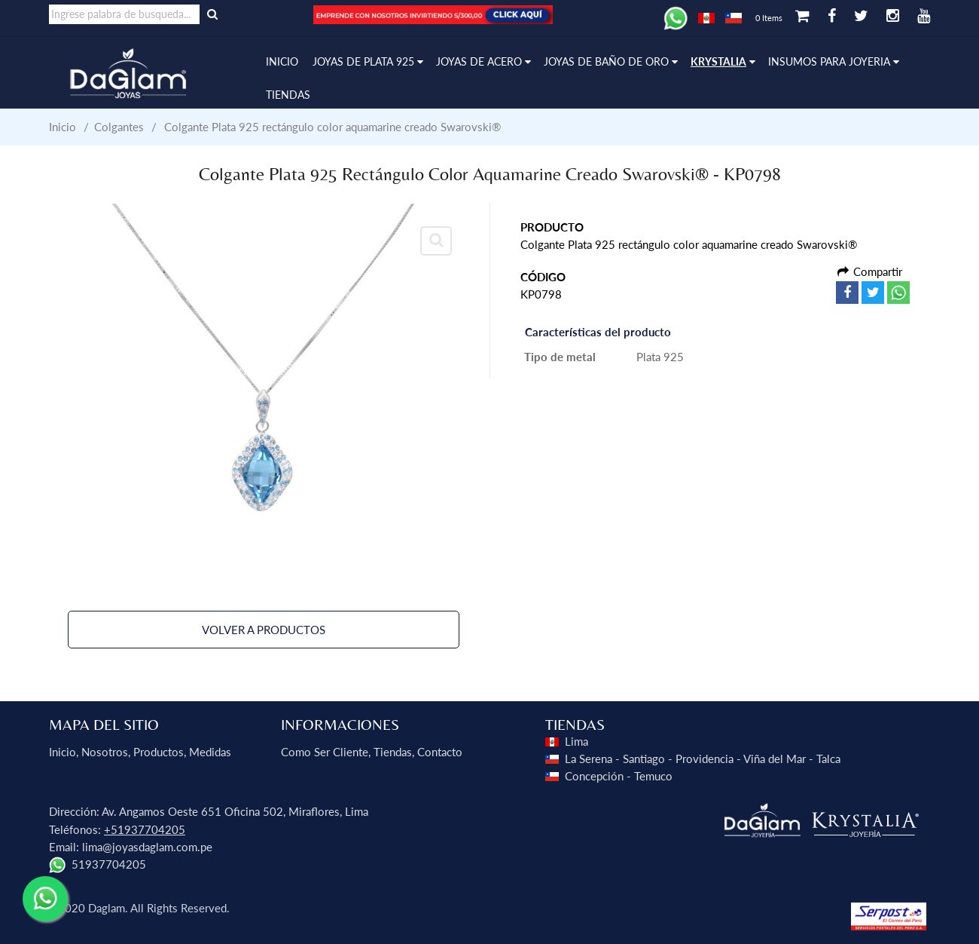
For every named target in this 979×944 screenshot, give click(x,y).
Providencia (704, 758)
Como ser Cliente (324, 752)
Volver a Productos (263, 629)
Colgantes (119, 126)
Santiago (644, 758)
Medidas (210, 752)
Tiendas (393, 752)
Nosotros (104, 752)
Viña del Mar (774, 758)
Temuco (653, 776)
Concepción (594, 776)
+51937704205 (144, 829)
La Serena (588, 758)
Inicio (62, 126)
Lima (576, 741)
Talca (828, 758)
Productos (158, 752)
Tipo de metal (560, 356)
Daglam (106, 908)
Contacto (439, 752)
